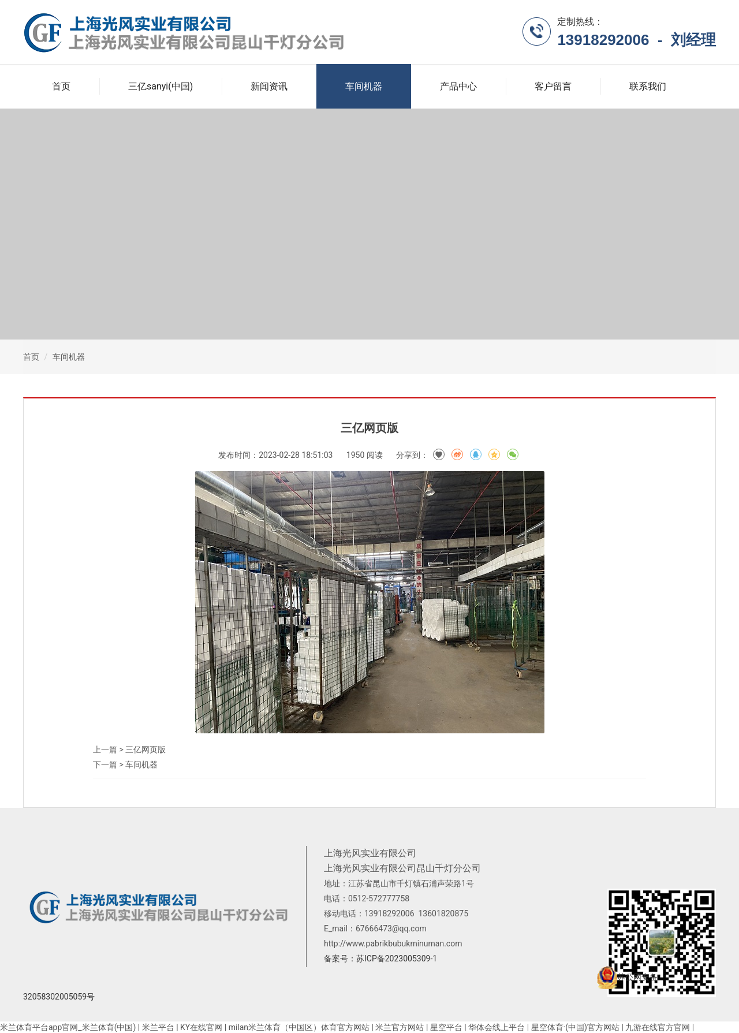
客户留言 (553, 86)
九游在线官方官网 (657, 1027)
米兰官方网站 (399, 1027)
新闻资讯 (269, 86)
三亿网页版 (145, 749)
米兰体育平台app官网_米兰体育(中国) (68, 1027)
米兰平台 (158, 1027)
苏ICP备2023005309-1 (396, 958)
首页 (61, 86)
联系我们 (647, 86)
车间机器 (363, 86)
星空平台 (446, 1027)
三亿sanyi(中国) (160, 86)
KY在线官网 (201, 1027)
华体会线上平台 (496, 1027)
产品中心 (458, 86)
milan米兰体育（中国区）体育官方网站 (299, 1027)
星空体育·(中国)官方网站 (575, 1027)
